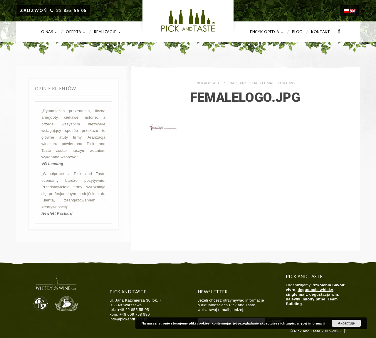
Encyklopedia (266, 31)
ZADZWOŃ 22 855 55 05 (53, 10)
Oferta (75, 31)
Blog (297, 31)
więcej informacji (311, 323)
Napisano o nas (244, 83)
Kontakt (320, 31)
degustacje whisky (315, 289)
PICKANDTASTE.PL (211, 83)
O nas (49, 31)
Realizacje (107, 31)
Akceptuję (346, 323)
